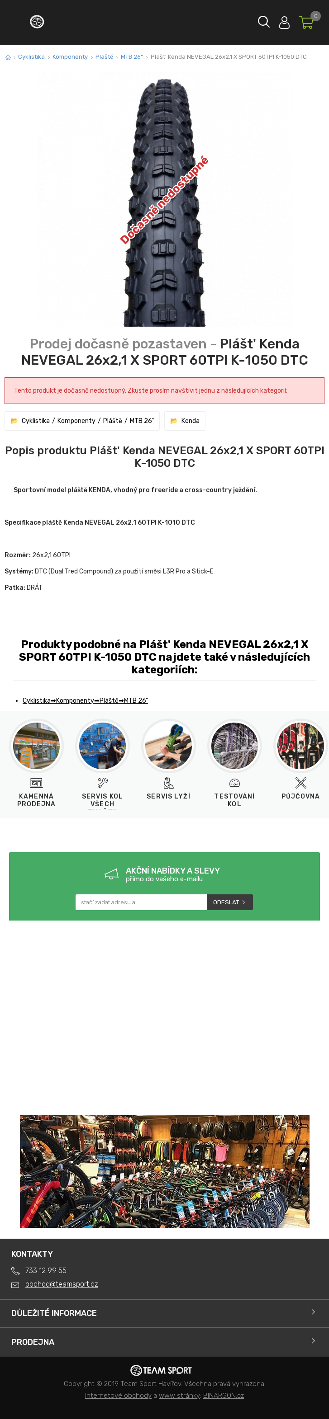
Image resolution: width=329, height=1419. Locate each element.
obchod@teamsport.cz (61, 1284)
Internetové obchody (118, 1395)
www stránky (179, 1395)
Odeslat (226, 902)
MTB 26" (132, 56)
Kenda (190, 421)
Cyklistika (31, 56)
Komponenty (70, 56)
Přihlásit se (284, 20)
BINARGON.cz (223, 1395)
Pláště (104, 56)
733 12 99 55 (46, 1270)
